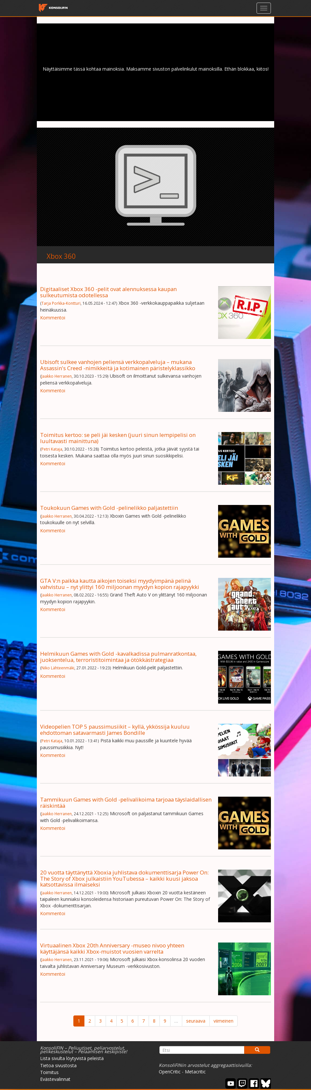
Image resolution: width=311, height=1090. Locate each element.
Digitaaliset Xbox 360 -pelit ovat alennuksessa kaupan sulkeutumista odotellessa (108, 292)
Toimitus (49, 1072)
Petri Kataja (51, 449)
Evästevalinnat (55, 1079)
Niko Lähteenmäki (57, 667)
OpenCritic (170, 1072)
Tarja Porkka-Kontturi (61, 303)
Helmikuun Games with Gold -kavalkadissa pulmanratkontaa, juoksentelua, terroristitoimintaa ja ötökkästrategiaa (118, 656)
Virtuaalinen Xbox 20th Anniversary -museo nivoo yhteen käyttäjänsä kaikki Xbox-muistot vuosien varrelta (112, 948)
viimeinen (223, 1021)
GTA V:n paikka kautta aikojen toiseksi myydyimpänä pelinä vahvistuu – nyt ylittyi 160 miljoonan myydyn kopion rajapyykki (119, 583)
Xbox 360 (61, 256)
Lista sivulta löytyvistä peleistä (72, 1058)
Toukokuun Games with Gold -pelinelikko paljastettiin (109, 507)
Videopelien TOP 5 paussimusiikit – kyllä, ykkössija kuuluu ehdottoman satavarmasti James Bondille (115, 729)
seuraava (195, 1021)
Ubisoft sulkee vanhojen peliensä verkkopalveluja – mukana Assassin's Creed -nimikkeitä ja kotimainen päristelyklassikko (117, 364)
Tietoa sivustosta (58, 1065)
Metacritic (195, 1072)
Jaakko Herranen (56, 376)
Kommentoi (52, 317)
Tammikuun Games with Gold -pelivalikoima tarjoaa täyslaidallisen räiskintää (126, 802)
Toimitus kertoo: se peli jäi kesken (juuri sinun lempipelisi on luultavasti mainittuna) (118, 437)
